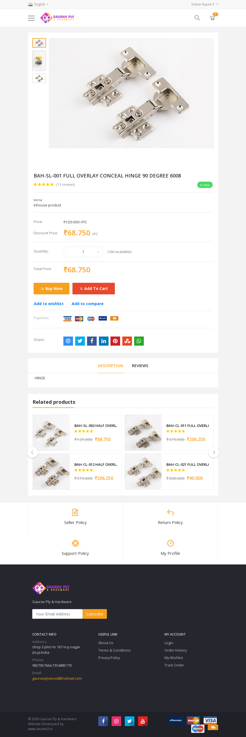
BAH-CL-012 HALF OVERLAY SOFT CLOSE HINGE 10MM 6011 (95, 464)
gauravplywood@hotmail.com (57, 678)
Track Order (174, 664)
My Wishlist (173, 657)
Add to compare (88, 303)
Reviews (140, 365)
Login (168, 642)
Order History (175, 649)
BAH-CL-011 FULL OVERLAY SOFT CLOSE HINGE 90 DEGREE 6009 (187, 425)
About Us (105, 642)
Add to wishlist (49, 303)
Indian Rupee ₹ (203, 4)
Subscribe (94, 613)
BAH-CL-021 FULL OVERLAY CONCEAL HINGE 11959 (187, 464)
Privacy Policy (109, 657)
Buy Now (51, 288)
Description (110, 365)
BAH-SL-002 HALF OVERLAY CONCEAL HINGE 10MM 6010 (95, 425)
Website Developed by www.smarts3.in (46, 726)
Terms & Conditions (114, 649)
